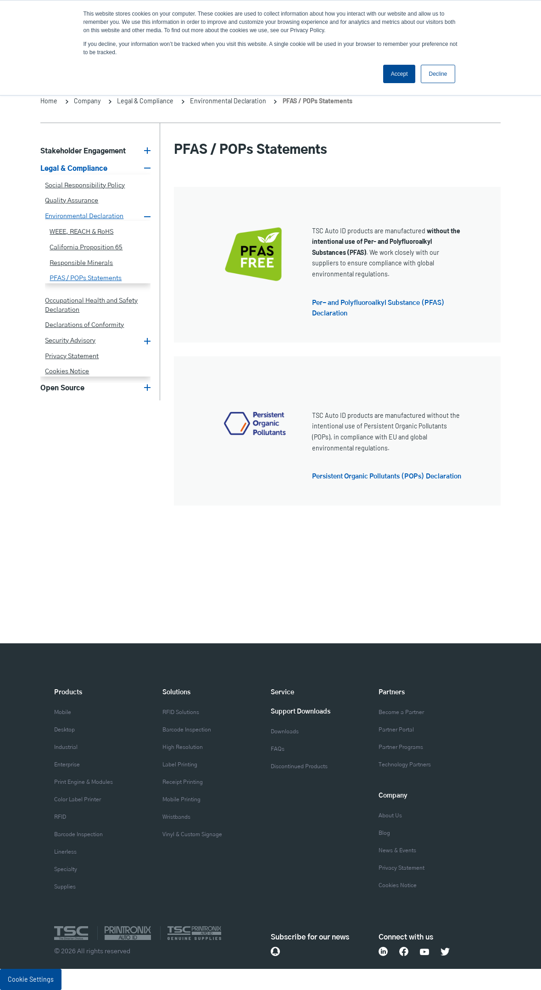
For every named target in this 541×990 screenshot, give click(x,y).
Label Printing (179, 764)
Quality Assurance (71, 200)
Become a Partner (401, 712)
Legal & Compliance (145, 101)
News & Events (397, 850)
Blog (384, 833)
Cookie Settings (31, 979)
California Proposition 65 (86, 247)
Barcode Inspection (78, 834)
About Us (390, 815)
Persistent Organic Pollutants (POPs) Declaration (386, 476)
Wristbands (176, 817)
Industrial (66, 747)
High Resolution (182, 747)
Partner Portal (396, 729)
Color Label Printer (77, 799)
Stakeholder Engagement (83, 151)
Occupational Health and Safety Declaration (91, 305)
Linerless (65, 852)
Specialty (65, 869)
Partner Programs (401, 747)
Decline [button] (438, 74)
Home (48, 101)
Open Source (62, 388)
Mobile (62, 712)
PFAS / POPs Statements (86, 278)
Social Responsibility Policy (85, 185)
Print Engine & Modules (83, 782)
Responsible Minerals (81, 263)
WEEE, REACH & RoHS (81, 232)
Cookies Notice (67, 371)
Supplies (65, 886)
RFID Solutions (180, 712)
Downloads (285, 731)
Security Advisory (70, 341)
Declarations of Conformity (84, 325)
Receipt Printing (182, 782)
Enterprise (67, 764)
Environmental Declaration (228, 101)
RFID (60, 817)
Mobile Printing (181, 799)
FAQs (277, 749)
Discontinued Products (299, 766)
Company (87, 101)
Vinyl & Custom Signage (192, 834)
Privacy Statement (72, 356)
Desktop (64, 729)
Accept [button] (399, 74)
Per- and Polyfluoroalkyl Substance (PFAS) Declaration (378, 308)
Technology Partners (405, 764)
